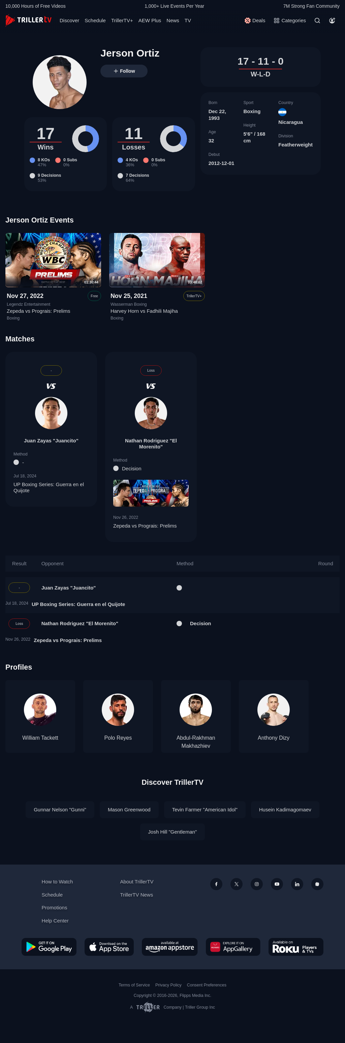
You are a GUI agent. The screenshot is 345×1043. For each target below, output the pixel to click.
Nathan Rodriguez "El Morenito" (151, 443)
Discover (69, 20)
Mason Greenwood (129, 809)
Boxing (251, 111)
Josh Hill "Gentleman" (172, 832)
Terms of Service (134, 985)
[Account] (332, 20)
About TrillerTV (136, 881)
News (172, 20)
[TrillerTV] (28, 20)
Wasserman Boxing (129, 304)
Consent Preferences (206, 985)
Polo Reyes (118, 738)
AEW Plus (149, 20)
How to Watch (57, 881)
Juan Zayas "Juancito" (51, 440)
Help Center (55, 920)
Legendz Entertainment (28, 304)
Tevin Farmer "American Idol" (205, 809)
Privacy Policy (168, 985)
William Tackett (40, 738)
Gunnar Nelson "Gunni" (60, 809)
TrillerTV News (136, 895)
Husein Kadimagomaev (285, 809)
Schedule (95, 20)
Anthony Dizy (273, 738)
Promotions (54, 907)
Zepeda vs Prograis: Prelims (38, 311)
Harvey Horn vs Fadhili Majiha (144, 311)
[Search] (317, 20)
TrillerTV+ (122, 20)
